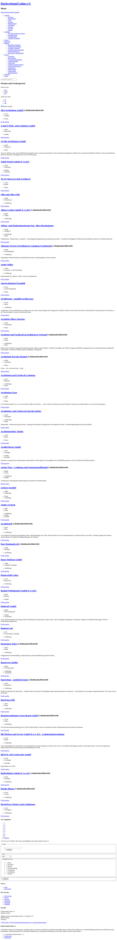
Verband (6, 15)
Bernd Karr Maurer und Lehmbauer (18, 804)
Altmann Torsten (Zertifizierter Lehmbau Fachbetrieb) (26, 246)
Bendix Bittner (8, 789)
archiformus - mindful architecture (17, 299)
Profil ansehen (5, 122)
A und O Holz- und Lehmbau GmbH (18, 126)
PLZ (5, 90)
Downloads (7, 889)
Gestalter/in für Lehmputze (16, 50)
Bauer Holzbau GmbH (11, 559)
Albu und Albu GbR (10, 194)
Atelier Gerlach (8, 505)
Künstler (9, 874)
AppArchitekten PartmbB (13, 283)
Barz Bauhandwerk (10, 544)
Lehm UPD (11, 63)
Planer (8, 863)
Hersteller (9, 864)
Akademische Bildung (14, 46)
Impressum (7, 937)
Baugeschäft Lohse (9, 575)
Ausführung (10, 872)
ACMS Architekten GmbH (13, 141)
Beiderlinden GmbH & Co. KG (15, 773)
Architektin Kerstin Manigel (14, 356)
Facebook (7, 901)
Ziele (9, 20)
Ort (5, 93)
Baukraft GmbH (8, 606)
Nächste (6, 838)
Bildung (6, 43)
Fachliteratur (12, 68)
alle (5, 103)
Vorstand (10, 28)
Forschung (11, 56)
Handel (9, 866)
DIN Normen (12, 58)
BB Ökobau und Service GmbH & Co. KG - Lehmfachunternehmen (32, 734)
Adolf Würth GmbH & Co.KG (15, 161)
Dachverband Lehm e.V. (16, 3)
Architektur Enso (9, 392)
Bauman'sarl (7, 628)
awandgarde (6, 523)
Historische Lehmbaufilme (16, 53)
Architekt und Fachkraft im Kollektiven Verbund (24, 334)
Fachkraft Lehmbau (14, 48)
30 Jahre (10, 22)
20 (5, 100)
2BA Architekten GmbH (12, 110)
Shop (5, 887)
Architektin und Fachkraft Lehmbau (18, 375)
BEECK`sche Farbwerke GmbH (16, 754)
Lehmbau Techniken (14, 38)
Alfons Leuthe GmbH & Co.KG (16, 210)
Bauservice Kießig (9, 662)
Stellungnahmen (13, 73)
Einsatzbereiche (12, 35)
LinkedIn (7, 904)
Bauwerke (7, 41)
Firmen (6, 40)
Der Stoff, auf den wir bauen (16, 33)
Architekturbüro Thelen (12, 431)
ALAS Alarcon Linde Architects (16, 179)
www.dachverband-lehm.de (38, 922)
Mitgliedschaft (12, 23)
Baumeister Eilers (9, 644)
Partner (10, 30)
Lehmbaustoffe (12, 37)
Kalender (7, 74)
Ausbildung (10, 870)
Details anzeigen (6, 106)
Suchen (9, 850)
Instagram (7, 902)
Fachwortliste (12, 71)
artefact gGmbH (8, 487)
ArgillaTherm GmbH (11, 447)
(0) (7, 922)
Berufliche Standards (14, 45)
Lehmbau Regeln (13, 61)
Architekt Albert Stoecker (13, 319)
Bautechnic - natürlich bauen (14, 680)
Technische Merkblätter (15, 60)
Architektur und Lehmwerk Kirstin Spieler (21, 411)
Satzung (10, 27)
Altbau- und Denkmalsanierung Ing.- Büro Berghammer (27, 225)
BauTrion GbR (8, 700)
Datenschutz (8, 936)
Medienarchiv (12, 69)
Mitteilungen (12, 19)
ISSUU (6, 897)
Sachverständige (11, 868)
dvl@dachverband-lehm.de (22, 922)
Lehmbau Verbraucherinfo (15, 64)
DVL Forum (8, 896)
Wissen (6, 55)
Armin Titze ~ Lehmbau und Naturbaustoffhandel (24, 467)
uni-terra (6, 899)
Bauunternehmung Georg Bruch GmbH (19, 715)
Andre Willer (7, 264)
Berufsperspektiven (13, 51)
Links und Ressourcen (14, 66)
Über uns (10, 17)
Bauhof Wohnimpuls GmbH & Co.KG (19, 590)
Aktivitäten (11, 25)
